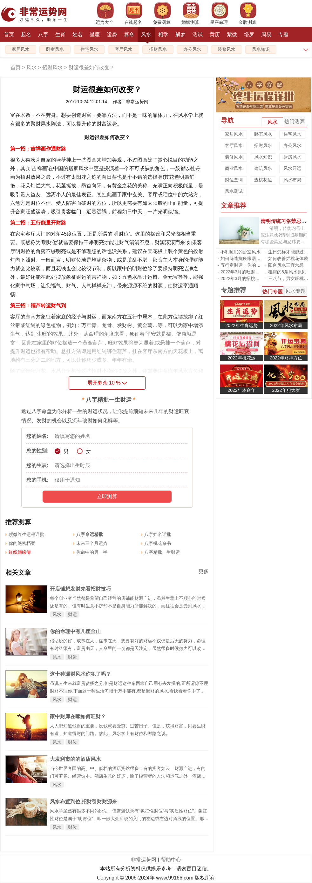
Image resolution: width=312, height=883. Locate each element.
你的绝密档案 (20, 543)
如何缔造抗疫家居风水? (244, 258)
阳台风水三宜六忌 (286, 265)
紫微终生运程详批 (24, 534)
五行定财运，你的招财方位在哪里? (255, 265)
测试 (198, 34)
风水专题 (295, 291)
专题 (283, 34)
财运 (72, 614)
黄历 (215, 34)
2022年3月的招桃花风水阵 (246, 278)
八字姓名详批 (156, 534)
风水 (146, 37)
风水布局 (292, 179)
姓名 (77, 34)
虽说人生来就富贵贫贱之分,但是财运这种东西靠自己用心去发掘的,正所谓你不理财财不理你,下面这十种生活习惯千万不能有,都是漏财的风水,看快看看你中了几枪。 (129, 691)
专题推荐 (233, 289)
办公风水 (192, 49)
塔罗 (249, 34)
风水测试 (234, 191)
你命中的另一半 (90, 552)
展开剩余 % (107, 382)
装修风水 (226, 49)
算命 (129, 34)
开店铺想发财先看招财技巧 (80, 589)
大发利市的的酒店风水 (75, 759)
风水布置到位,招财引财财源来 (83, 801)
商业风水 (234, 168)
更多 (204, 571)
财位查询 (234, 179)
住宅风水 (89, 49)
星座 (95, 34)
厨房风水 (292, 156)
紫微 (232, 34)
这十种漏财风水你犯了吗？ (80, 674)
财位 (72, 742)
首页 (9, 34)
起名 (26, 34)
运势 (112, 34)
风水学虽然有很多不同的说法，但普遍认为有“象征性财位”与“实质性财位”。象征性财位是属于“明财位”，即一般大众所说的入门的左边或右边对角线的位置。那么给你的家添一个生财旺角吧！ (129, 818)
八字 (43, 34)
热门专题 (272, 291)
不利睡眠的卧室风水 (240, 251)
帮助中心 (171, 859)
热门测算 (294, 121)
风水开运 (292, 168)
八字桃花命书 (156, 543)
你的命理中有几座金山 (75, 631)
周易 (266, 34)
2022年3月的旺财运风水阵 (246, 271)
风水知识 (261, 49)
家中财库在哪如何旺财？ (78, 716)
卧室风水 (55, 49)
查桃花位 (263, 179)
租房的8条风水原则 (287, 271)
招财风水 (158, 49)
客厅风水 (123, 49)
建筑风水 (263, 168)
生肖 (60, 34)
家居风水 (21, 49)
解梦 (180, 34)
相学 (163, 34)
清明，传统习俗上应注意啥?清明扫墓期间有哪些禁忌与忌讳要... (284, 235)
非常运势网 (143, 859)
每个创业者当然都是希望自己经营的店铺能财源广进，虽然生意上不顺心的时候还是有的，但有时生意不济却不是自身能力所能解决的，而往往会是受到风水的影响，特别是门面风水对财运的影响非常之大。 (128, 606)
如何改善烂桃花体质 (288, 258)
